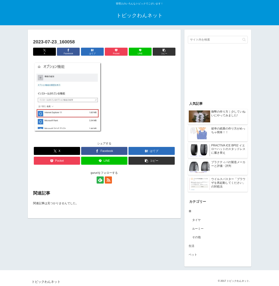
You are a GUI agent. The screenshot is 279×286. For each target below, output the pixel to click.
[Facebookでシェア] (68, 52)
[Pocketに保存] (116, 52)
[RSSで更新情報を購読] (108, 180)
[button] (164, 52)
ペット (193, 254)
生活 (191, 245)
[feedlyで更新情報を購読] (100, 180)
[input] (218, 39)
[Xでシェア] (44, 52)
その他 (196, 237)
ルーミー (198, 228)
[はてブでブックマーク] (92, 52)
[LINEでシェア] (140, 52)
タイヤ (196, 219)
